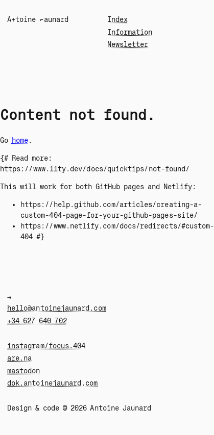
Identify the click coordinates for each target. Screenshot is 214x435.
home (20, 140)
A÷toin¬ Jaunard (37, 19)
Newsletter (128, 44)
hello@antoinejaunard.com (56, 308)
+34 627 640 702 (37, 321)
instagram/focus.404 (46, 346)
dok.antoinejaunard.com (52, 383)
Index (117, 19)
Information (130, 32)
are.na (19, 358)
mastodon (23, 371)
